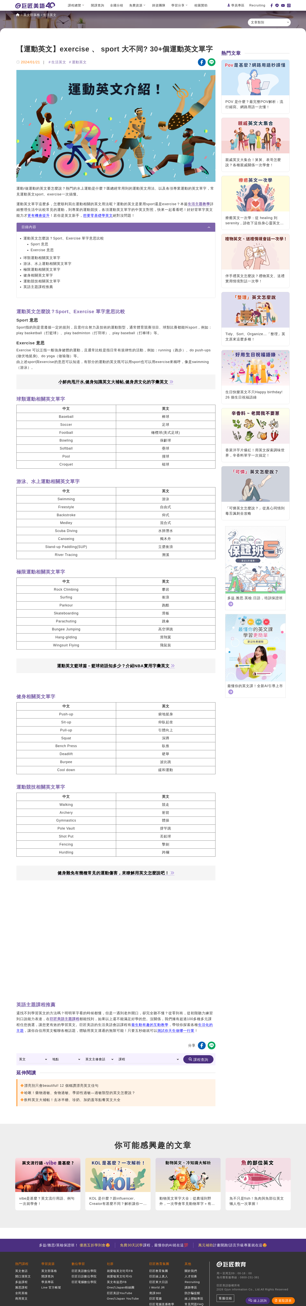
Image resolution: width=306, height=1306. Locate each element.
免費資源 (135, 5)
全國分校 (116, 5)
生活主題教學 (199, 204)
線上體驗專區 (194, 1298)
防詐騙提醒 (192, 1293)
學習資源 (48, 1263)
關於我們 (191, 1270)
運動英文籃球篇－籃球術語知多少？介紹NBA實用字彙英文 (116, 666)
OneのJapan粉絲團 (120, 1287)
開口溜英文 (23, 1276)
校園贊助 (201, 5)
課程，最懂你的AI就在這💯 (154, 1245)
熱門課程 (21, 1263)
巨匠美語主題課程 (64, 1019)
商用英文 (21, 1298)
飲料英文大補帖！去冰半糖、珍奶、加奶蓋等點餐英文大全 (72, 1100)
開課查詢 (97, 5)
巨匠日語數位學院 (84, 1276)
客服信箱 (225, 1298)
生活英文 (49, 15)
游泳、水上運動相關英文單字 (47, 264)
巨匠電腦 (155, 1298)
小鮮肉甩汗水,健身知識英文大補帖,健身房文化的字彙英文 (116, 382)
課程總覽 (74, 5)
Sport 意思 (39, 244)
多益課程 (21, 1282)
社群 (110, 1263)
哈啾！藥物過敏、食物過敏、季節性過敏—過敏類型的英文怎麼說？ (79, 1093)
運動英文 (79, 62)
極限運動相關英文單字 (41, 269)
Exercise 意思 (42, 250)
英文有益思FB (117, 1282)
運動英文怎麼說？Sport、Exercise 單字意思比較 (63, 238)
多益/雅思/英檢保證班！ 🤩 (74, 1245)
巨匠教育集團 (159, 1263)
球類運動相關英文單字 (41, 258)
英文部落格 (31, 15)
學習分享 (178, 5)
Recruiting (257, 5)
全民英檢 (21, 1293)
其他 (188, 1263)
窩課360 (155, 1293)
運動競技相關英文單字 (41, 281)
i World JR (157, 1287)
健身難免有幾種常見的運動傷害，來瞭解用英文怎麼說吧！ (116, 873)
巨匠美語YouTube (119, 1293)
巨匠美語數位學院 (84, 1270)
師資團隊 (158, 5)
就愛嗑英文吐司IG (119, 1276)
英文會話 (21, 1270)
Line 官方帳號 (51, 1287)
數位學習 (78, 1263)
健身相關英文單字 (38, 275)
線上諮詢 (260, 1300)
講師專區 (191, 1287)
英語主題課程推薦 (38, 287)
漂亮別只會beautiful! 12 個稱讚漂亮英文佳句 (61, 1086)
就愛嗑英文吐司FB (120, 1270)
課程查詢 (200, 1060)
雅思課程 (21, 1287)
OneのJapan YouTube (123, 1298)
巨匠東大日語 (158, 1282)
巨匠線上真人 (158, 1276)
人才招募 (191, 1276)
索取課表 (285, 1300)
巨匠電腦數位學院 (84, 1282)
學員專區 (238, 5)
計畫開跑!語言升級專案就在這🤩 (232, 1245)
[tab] (116, 227)
